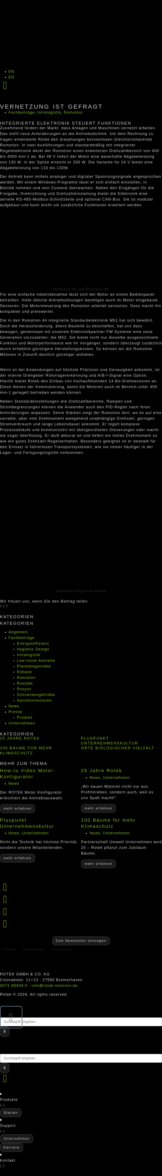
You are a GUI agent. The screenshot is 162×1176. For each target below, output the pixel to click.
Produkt (24, 717)
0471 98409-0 (13, 985)
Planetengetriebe (34, 666)
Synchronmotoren (34, 700)
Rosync (24, 689)
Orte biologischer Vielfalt (117, 748)
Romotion (73, 112)
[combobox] (81, 1021)
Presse (15, 712)
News (13, 706)
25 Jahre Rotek (20, 738)
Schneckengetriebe (36, 695)
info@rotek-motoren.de (55, 985)
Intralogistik (49, 112)
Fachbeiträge (21, 112)
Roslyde (25, 683)
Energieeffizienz (33, 643)
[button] (1, 606)
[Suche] (4, 1031)
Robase (24, 672)
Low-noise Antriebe (36, 660)
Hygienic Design (33, 649)
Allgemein (18, 632)
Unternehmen (21, 723)
